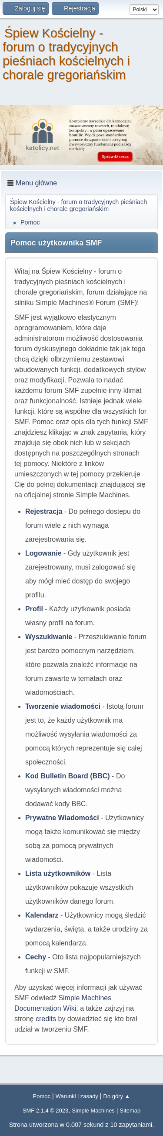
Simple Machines (93, 1110)
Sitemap (130, 1110)
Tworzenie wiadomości (62, 706)
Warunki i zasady (77, 1096)
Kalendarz (41, 915)
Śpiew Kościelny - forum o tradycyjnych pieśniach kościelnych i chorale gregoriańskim (66, 54)
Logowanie (43, 553)
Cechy (35, 957)
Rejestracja (43, 511)
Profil (34, 609)
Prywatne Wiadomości (62, 817)
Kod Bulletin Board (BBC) (67, 776)
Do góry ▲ (116, 1096)
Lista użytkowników (57, 873)
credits (46, 1018)
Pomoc (41, 1096)
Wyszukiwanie (48, 636)
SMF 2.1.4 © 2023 (45, 1110)
